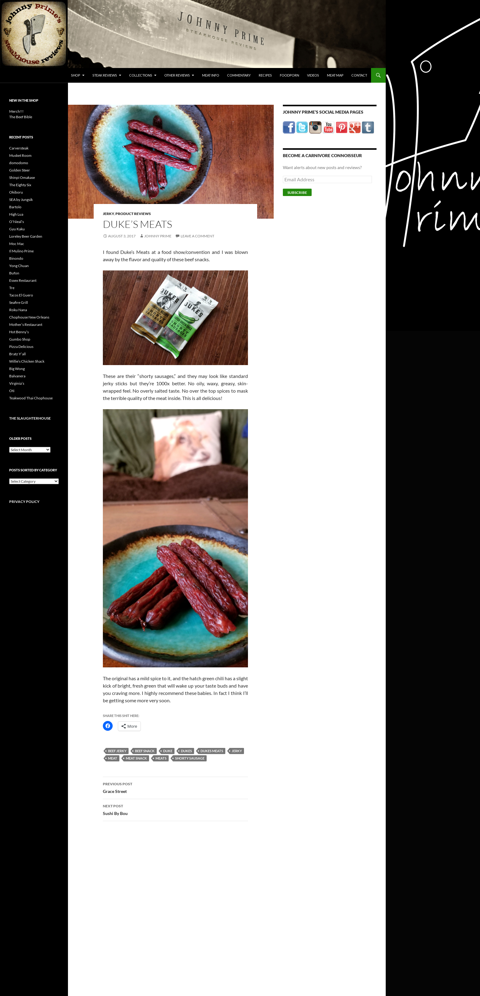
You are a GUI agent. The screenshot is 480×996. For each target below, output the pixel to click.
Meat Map (335, 75)
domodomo (18, 162)
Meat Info (210, 75)
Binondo (16, 258)
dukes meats (212, 751)
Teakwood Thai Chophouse (31, 398)
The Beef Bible (20, 117)
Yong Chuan (19, 265)
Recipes (265, 75)
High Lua (16, 214)
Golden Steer (19, 170)
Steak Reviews (104, 75)
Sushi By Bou (175, 809)
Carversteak (18, 148)
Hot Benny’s (19, 332)
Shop (75, 75)
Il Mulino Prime (21, 251)
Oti (11, 390)
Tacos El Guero (21, 295)
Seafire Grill (18, 302)
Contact (359, 75)
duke (167, 751)
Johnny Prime (157, 236)
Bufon (14, 273)
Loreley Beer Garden (25, 236)
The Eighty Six (20, 185)
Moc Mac (16, 243)
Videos (313, 75)
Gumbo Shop (19, 339)
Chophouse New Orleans (29, 317)
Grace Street (175, 787)
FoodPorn (289, 75)
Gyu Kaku (17, 229)
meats (161, 758)
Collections (140, 75)
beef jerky (117, 751)
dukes (186, 751)
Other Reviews (177, 75)
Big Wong (17, 368)
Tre (11, 287)
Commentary (239, 75)
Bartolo (15, 207)
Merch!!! (16, 111)
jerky (237, 751)
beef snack (145, 751)
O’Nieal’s (16, 221)
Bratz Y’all (17, 354)
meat (112, 758)
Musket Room (20, 155)
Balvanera (17, 376)
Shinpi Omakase (22, 177)
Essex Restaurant (22, 280)
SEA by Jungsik (21, 199)
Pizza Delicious (21, 346)
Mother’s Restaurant (25, 324)
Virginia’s (16, 383)
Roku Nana (18, 309)
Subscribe (297, 192)
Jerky (108, 213)
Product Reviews (133, 213)
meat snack (136, 758)
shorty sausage (189, 758)
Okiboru (16, 192)
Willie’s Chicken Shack (26, 361)
